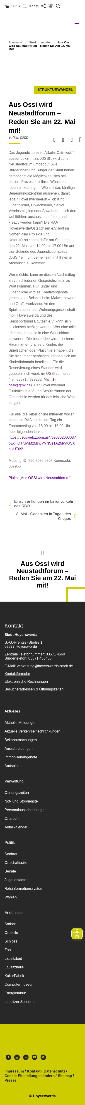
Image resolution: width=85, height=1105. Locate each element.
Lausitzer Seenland (20, 1002)
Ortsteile (11, 933)
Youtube (34, 1057)
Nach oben (42, 552)
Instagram (17, 1057)
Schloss (11, 941)
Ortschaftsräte (16, 863)
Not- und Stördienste (21, 801)
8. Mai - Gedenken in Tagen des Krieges (46, 516)
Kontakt (34, 1071)
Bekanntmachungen (21, 740)
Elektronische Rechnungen (26, 681)
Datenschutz (54, 1071)
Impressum (14, 1071)
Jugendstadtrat (17, 880)
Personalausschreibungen (25, 810)
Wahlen (11, 897)
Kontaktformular (17, 674)
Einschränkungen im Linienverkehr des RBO (41, 503)
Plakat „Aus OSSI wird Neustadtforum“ (39, 478)
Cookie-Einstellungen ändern (30, 1076)
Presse (11, 1080)
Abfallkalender (16, 827)
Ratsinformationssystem (24, 888)
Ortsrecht (12, 818)
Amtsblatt (12, 766)
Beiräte (10, 871)
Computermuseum (19, 984)
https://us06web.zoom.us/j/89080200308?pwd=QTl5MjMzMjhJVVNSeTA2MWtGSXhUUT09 (42, 443)
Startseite (15, 42)
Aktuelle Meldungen (20, 723)
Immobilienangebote (21, 757)
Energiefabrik (15, 993)
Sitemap (65, 1076)
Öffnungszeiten (17, 793)
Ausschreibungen (19, 748)
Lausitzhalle (14, 967)
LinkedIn (26, 1057)
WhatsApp (43, 1057)
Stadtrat (11, 854)
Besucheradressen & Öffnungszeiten (34, 689)
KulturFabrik (14, 976)
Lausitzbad (13, 958)
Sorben (10, 924)
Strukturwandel (40, 42)
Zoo (8, 950)
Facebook (8, 1057)
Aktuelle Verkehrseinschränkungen (32, 731)
